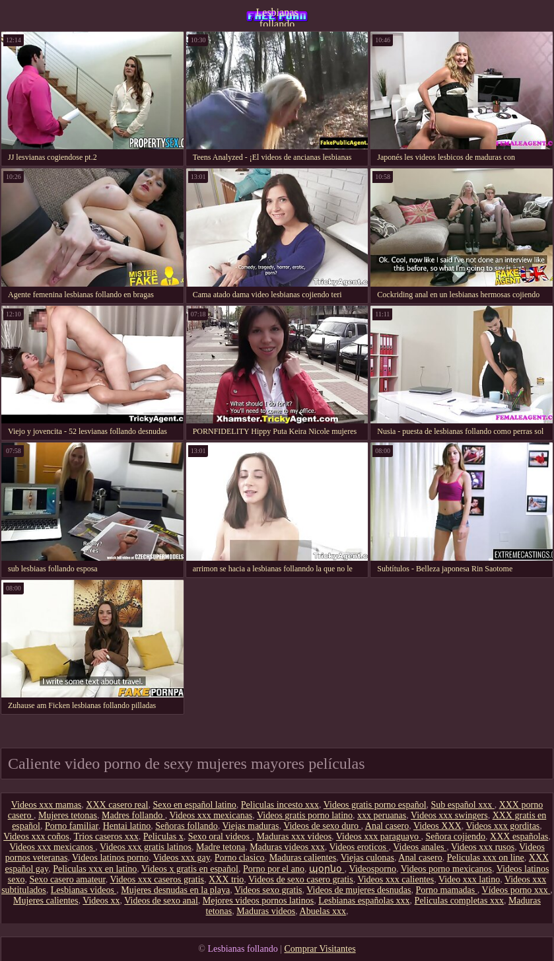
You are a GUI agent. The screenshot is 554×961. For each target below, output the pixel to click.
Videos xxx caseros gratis (157, 879)
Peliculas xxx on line (485, 858)
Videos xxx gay (181, 858)
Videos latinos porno (110, 858)
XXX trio (226, 879)
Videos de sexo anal (161, 901)
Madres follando (133, 815)
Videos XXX (437, 826)
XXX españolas (519, 836)
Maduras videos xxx (287, 847)
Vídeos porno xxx (516, 890)
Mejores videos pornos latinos (258, 901)
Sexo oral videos (220, 836)
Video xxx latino (469, 879)
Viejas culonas (367, 858)
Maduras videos (265, 911)
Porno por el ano (273, 869)
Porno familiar (71, 826)
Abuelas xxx (323, 911)
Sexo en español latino (194, 805)
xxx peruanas (381, 815)
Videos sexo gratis (268, 890)
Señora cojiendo (455, 836)
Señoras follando (186, 826)
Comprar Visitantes (319, 949)
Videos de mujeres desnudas (358, 890)
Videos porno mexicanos (446, 869)
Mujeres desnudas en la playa (175, 890)
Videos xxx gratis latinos (145, 847)
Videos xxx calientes (395, 879)
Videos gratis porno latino (305, 815)
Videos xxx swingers (449, 815)
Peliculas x (163, 836)
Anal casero (387, 826)
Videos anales (419, 847)
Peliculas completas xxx (459, 901)
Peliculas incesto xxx (280, 805)
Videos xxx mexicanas (210, 815)
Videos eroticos (358, 847)
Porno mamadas (446, 890)
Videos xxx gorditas (502, 826)
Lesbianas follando (277, 16)
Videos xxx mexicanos (52, 847)
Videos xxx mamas (46, 805)
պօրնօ (327, 869)
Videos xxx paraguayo (378, 836)
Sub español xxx (463, 805)
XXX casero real (117, 805)
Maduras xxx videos (294, 836)
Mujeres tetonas (67, 815)
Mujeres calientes (45, 901)
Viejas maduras (251, 826)
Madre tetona (220, 847)
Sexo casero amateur (67, 879)
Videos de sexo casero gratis (300, 879)
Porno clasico (240, 858)
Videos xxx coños (36, 836)
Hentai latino (127, 826)
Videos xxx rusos (482, 847)
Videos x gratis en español (189, 869)
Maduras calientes (302, 858)
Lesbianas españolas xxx (363, 901)
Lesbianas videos (84, 890)
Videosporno (372, 869)
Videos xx (101, 901)
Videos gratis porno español (375, 805)
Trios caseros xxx (105, 836)
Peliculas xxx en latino (95, 869)
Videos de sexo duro (322, 826)
